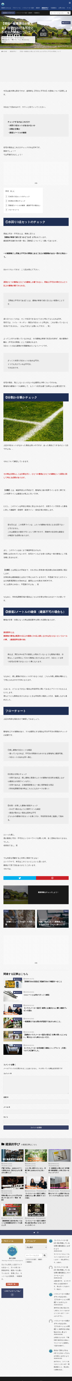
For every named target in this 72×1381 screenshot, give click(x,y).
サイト (5, 1117)
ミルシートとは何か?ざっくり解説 (37, 995)
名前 (5, 1097)
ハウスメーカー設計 (33, 8)
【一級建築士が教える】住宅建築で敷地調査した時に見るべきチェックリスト (58, 1170)
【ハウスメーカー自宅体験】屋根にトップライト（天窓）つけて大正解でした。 (44, 1049)
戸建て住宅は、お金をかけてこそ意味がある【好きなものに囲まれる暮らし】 (11, 1170)
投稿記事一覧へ (11, 1286)
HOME (5, 51)
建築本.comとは (7, 8)
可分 (19, 39)
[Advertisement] (36, 66)
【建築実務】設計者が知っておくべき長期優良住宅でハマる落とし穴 (11, 1224)
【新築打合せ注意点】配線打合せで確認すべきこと (43, 981)
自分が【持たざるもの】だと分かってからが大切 (62, 1355)
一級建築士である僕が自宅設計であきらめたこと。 (43, 1021)
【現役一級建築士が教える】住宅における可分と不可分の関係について (40, 51)
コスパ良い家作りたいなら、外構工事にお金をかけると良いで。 (35, 1170)
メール (6, 1107)
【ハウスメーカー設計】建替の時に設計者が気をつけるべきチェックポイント (35, 1224)
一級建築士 (62, 8)
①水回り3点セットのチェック (17, 196)
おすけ (61, 1304)
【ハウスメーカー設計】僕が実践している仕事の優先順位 (62, 1244)
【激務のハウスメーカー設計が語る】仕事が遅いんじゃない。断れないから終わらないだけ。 (45, 1036)
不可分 (15, 39)
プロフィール (19, 8)
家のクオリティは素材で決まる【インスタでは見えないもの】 (58, 1196)
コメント (7, 1073)
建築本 (44, 8)
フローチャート (12, 209)
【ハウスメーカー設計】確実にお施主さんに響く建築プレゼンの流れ (45, 1009)
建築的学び (53, 8)
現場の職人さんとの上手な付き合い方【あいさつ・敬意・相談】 (11, 1198)
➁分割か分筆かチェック (15, 200)
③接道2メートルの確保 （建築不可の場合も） (23, 205)
